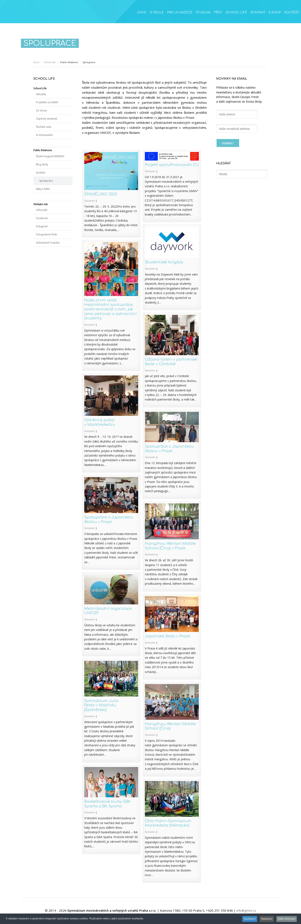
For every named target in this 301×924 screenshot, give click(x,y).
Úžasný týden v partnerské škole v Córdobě (171, 361)
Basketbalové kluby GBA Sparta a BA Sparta (107, 803)
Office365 (41, 210)
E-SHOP (275, 12)
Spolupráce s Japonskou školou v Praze (169, 448)
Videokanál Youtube (48, 242)
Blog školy (42, 164)
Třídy (218, 12)
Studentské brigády (164, 262)
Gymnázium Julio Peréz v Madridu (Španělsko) (101, 705)
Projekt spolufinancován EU (172, 165)
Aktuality (41, 94)
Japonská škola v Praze (167, 636)
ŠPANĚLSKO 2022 (100, 194)
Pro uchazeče (179, 12)
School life (236, 12)
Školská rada (43, 127)
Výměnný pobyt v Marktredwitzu (99, 422)
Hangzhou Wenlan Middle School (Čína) (170, 726)
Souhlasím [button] (248, 919)
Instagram (42, 226)
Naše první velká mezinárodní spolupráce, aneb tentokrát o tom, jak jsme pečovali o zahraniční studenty (110, 309)
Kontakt (257, 12)
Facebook (42, 218)
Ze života (41, 110)
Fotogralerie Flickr (46, 234)
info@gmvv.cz (246, 910)
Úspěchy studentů (46, 118)
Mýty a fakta (43, 189)
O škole (157, 12)
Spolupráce (89, 201)
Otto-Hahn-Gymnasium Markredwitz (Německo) (168, 823)
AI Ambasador (44, 135)
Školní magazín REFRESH (50, 156)
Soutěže (291, 12)
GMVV (35, 13)
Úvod (141, 12)
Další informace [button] (286, 919)
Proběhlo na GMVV (47, 102)
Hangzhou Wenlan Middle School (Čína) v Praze (170, 545)
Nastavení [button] (266, 919)
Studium (203, 12)
